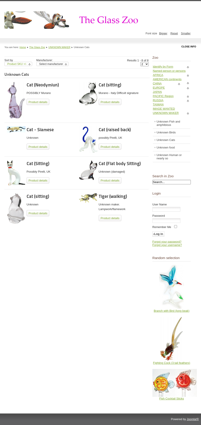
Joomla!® (193, 419)
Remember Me (161, 227)
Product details (38, 102)
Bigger (163, 33)
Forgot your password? (166, 241)
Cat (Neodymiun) (43, 85)
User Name (159, 204)
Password (158, 215)
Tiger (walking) (113, 196)
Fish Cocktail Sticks (171, 398)
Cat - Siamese (40, 129)
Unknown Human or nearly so (169, 156)
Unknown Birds (166, 132)
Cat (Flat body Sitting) (120, 163)
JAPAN (157, 92)
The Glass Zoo (37, 47)
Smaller (186, 33)
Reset (174, 33)
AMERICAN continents (167, 79)
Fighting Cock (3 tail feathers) (171, 363)
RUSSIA (158, 100)
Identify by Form (163, 66)
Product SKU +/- (17, 64)
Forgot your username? (167, 245)
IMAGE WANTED (164, 108)
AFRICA (158, 75)
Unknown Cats (166, 140)
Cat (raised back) (115, 129)
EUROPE (159, 87)
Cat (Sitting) (38, 163)
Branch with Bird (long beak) (171, 310)
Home (23, 47)
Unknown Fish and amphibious (168, 123)
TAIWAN (158, 104)
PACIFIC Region (163, 96)
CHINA (157, 83)
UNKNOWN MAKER (59, 47)
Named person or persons (169, 70)
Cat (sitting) (110, 85)
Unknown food (166, 147)
